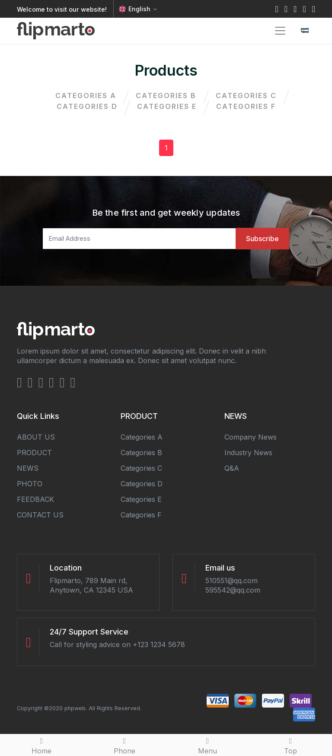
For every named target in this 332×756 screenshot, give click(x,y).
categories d (87, 106)
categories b (166, 95)
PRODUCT (34, 452)
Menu (207, 744)
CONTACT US (40, 514)
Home (41, 744)
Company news (250, 437)
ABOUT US (36, 437)
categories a (85, 95)
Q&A (231, 468)
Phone (124, 744)
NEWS (27, 468)
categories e (167, 106)
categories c (246, 95)
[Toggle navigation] (280, 30)
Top (290, 744)
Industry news (248, 452)
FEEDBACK (35, 499)
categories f (246, 106)
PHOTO (29, 483)
